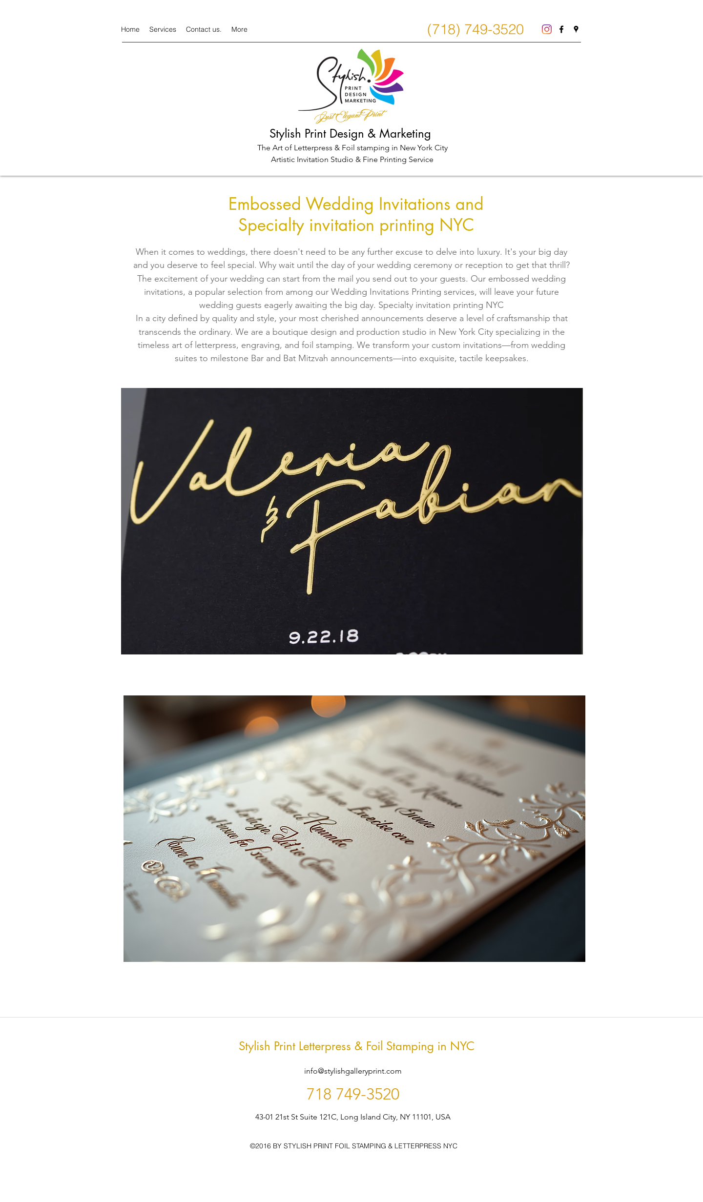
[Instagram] (547, 29)
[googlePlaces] (576, 29)
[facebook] (561, 29)
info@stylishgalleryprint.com (353, 1071)
